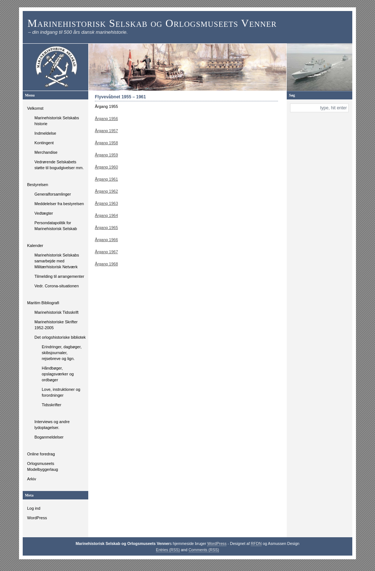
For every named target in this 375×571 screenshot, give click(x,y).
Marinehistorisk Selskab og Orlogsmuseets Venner (152, 23)
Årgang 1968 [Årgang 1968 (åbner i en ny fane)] (106, 264)
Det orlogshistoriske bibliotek (60, 337)
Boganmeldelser (49, 437)
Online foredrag (41, 454)
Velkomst (35, 108)
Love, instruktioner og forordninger (61, 392)
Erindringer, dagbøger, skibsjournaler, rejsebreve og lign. (62, 353)
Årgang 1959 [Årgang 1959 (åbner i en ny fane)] (106, 155)
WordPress (37, 518)
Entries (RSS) (168, 550)
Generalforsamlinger (52, 194)
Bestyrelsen (37, 184)
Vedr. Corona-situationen (56, 286)
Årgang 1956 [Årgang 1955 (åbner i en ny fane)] (106, 118)
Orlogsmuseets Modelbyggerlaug (42, 466)
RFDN (256, 543)
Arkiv (31, 479)
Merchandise (45, 152)
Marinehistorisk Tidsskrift (56, 312)
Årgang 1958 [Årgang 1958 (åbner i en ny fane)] (106, 143)
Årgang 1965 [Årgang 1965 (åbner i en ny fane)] (106, 227)
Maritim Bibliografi (43, 303)
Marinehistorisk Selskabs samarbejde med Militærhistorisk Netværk (56, 261)
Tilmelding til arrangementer (59, 276)
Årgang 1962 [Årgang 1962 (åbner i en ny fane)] (106, 191)
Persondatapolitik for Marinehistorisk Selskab (55, 226)
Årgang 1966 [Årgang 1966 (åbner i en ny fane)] (106, 239)
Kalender (35, 245)
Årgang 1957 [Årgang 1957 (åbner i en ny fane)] (106, 130)
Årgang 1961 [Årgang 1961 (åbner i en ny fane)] (106, 179)
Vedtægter (43, 213)
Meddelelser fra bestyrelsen (59, 203)
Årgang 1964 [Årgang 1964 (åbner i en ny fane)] (106, 215)
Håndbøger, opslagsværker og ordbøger (58, 374)
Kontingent (44, 143)
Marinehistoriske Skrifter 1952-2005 (56, 325)
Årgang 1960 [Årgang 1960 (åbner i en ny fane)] (106, 167)
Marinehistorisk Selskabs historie (56, 121)
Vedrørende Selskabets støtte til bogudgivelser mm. (59, 165)
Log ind (33, 508)
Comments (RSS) (204, 550)
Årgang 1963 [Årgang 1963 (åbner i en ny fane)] (106, 203)
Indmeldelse (45, 133)
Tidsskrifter (51, 405)
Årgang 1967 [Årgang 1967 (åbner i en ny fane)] (106, 252)
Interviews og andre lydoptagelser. (52, 424)
